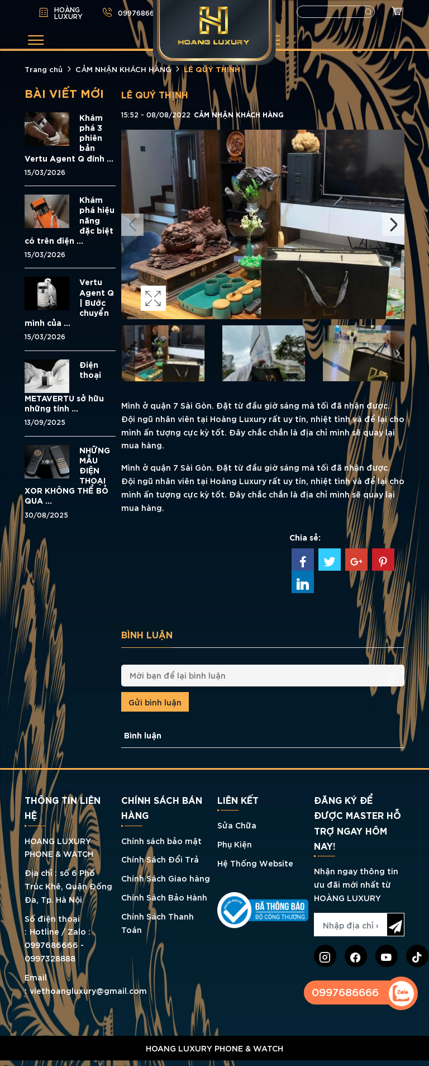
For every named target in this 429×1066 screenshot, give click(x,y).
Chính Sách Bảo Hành (164, 897)
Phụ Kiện (234, 843)
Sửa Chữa (236, 824)
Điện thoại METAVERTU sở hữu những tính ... (64, 386)
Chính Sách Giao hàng (165, 878)
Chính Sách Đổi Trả (160, 859)
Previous (132, 225)
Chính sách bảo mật (161, 840)
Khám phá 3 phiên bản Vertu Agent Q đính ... (69, 137)
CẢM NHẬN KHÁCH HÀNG (123, 69)
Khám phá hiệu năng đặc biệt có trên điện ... (70, 220)
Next (393, 225)
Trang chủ (44, 69)
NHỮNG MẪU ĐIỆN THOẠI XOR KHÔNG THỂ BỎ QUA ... (67, 475)
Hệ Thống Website (255, 862)
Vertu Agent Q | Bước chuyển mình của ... (69, 302)
